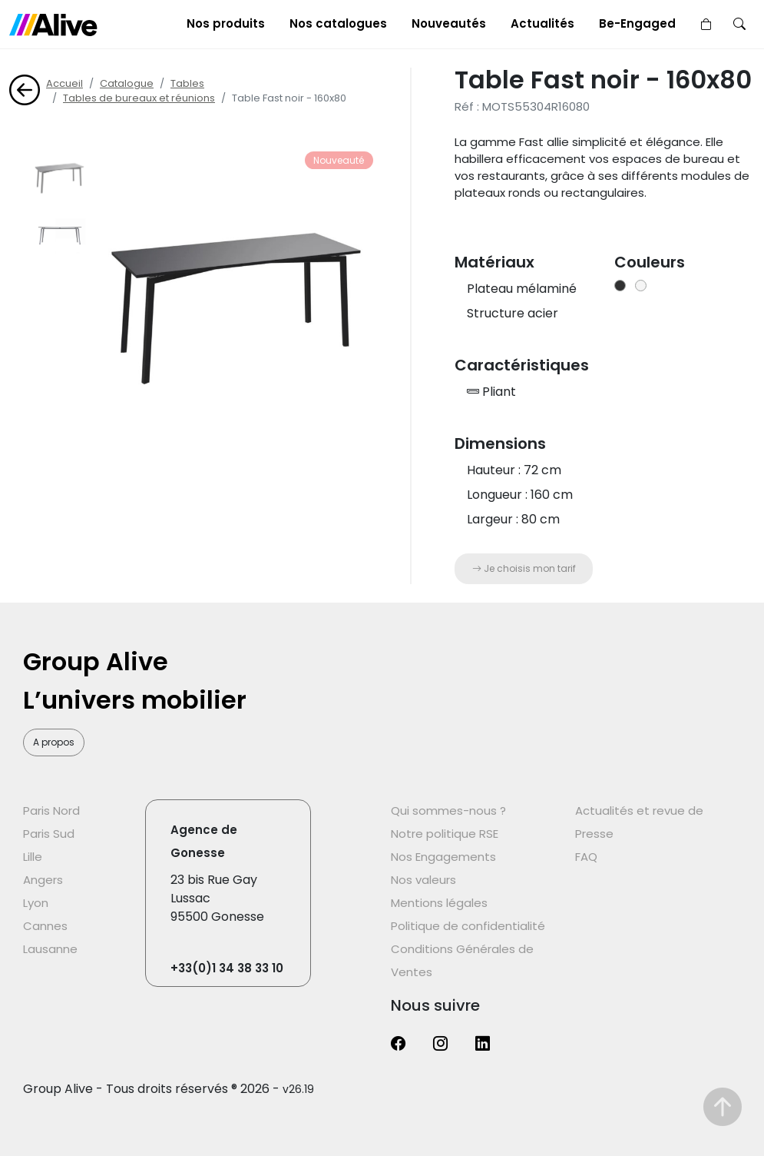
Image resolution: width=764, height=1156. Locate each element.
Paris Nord (51, 810)
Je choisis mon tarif (524, 568)
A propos (53, 742)
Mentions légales (439, 903)
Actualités (542, 23)
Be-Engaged (637, 23)
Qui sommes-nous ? (448, 810)
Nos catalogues (338, 23)
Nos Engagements (443, 857)
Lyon (35, 903)
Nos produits (226, 23)
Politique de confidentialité (468, 926)
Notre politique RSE (444, 833)
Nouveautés (449, 23)
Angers (43, 880)
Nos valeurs (423, 880)
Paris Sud (48, 833)
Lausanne (50, 949)
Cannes (45, 926)
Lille (32, 857)
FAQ (586, 857)
